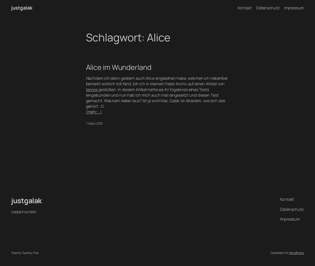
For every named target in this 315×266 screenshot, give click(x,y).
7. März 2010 (94, 123)
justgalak (21, 7)
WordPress (296, 253)
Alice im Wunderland (119, 67)
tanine (92, 89)
